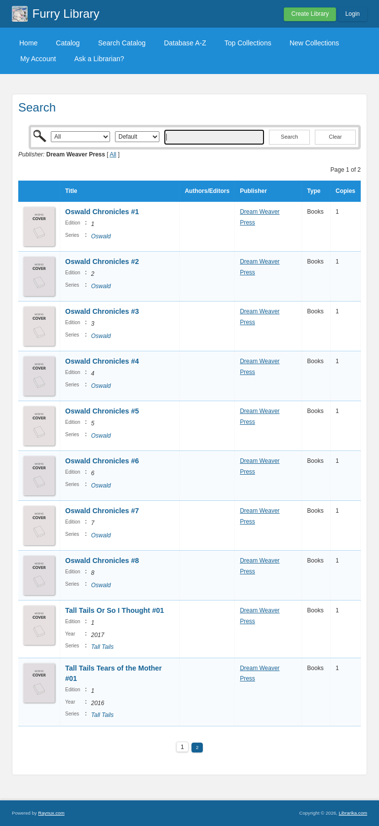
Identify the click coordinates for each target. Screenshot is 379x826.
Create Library (310, 13)
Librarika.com (353, 813)
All (113, 154)
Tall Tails (102, 646)
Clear (335, 137)
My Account (38, 59)
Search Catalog (122, 43)
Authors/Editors (207, 191)
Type (313, 191)
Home (28, 43)
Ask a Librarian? (99, 59)
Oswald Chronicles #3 (102, 311)
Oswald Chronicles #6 (102, 461)
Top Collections (248, 43)
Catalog (67, 43)
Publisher (253, 191)
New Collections (314, 43)
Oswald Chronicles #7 (102, 511)
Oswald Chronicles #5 (102, 411)
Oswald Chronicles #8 (102, 560)
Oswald (101, 236)
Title (71, 191)
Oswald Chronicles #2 (102, 261)
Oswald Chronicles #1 (102, 212)
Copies (345, 191)
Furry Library (66, 13)
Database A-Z (185, 43)
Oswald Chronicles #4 (102, 361)
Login (352, 13)
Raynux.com (51, 813)
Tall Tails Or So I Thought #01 (114, 610)
